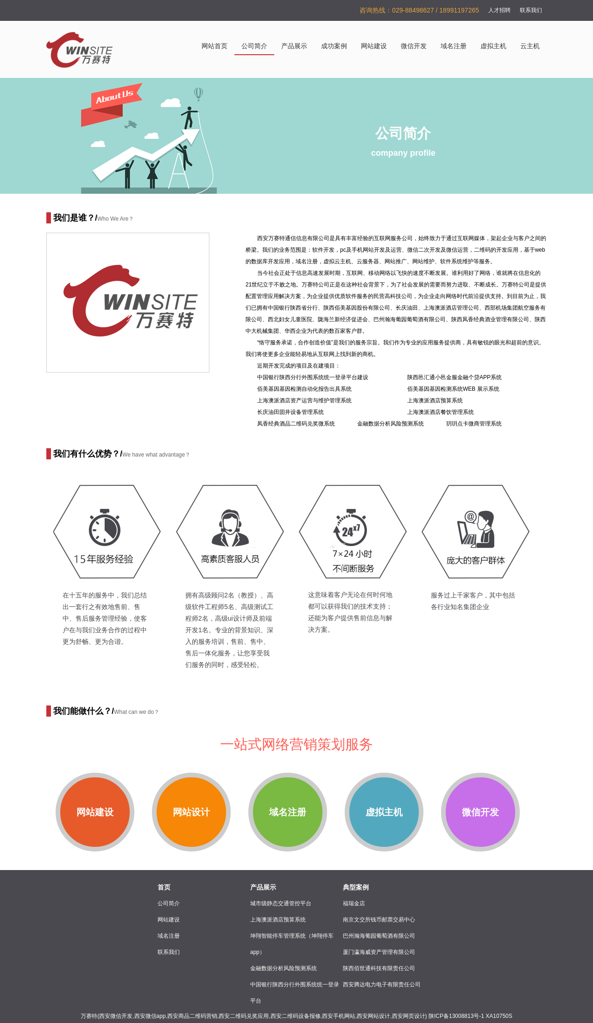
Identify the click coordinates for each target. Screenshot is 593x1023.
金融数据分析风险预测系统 (283, 968)
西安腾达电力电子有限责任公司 (382, 984)
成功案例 (334, 46)
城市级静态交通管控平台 (280, 903)
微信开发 (414, 46)
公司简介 (254, 46)
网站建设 (374, 46)
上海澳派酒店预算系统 (278, 919)
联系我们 (531, 10)
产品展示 (294, 46)
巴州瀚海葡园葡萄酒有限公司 (379, 936)
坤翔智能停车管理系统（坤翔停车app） (292, 944)
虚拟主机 (493, 46)
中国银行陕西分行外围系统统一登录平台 (294, 992)
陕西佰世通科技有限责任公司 (379, 968)
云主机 (530, 46)
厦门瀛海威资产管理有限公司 (379, 952)
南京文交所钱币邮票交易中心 (379, 919)
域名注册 (454, 46)
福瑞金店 (354, 903)
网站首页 (214, 46)
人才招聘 (499, 10)
